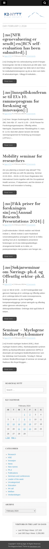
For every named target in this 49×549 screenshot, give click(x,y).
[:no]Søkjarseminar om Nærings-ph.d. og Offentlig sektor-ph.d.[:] (24, 274)
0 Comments (31, 56)
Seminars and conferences (19, 476)
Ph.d (10, 470)
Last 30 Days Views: (26, 530)
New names (13, 467)
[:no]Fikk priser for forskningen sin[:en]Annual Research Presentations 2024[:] (24, 212)
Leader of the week (16, 479)
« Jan (7, 438)
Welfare (11, 492)
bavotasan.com (35, 546)
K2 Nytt (23, 544)
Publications (13, 473)
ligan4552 (8, 56)
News (10, 464)
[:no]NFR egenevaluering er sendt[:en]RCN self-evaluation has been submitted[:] (22, 44)
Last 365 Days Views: (27, 533)
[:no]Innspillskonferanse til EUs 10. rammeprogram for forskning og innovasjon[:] (24, 101)
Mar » (13, 438)
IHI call (11, 488)
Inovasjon (12, 461)
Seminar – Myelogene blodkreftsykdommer (23, 332)
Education (12, 485)
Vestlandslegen (14, 495)
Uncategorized (14, 482)
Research (12, 454)
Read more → (9, 81)
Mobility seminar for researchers (22, 158)
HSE (10, 457)
